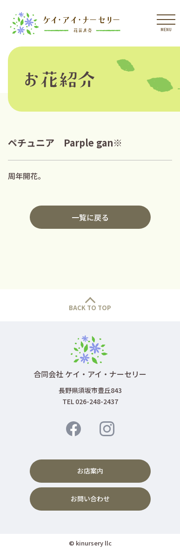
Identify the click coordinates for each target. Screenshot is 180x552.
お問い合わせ (90, 498)
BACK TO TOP (90, 307)
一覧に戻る (90, 217)
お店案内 (90, 470)
